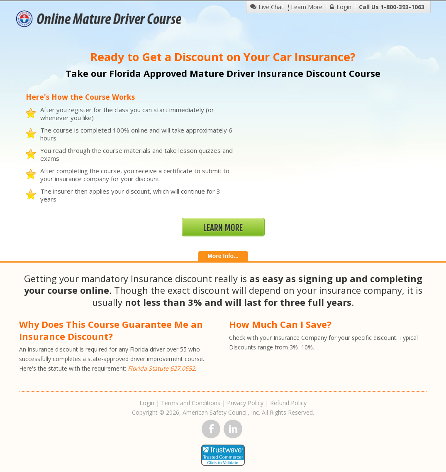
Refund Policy (288, 403)
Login (343, 7)
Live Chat (270, 7)
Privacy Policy (245, 403)
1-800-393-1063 (402, 7)
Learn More (306, 7)
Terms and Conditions (190, 403)
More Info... (223, 256)
